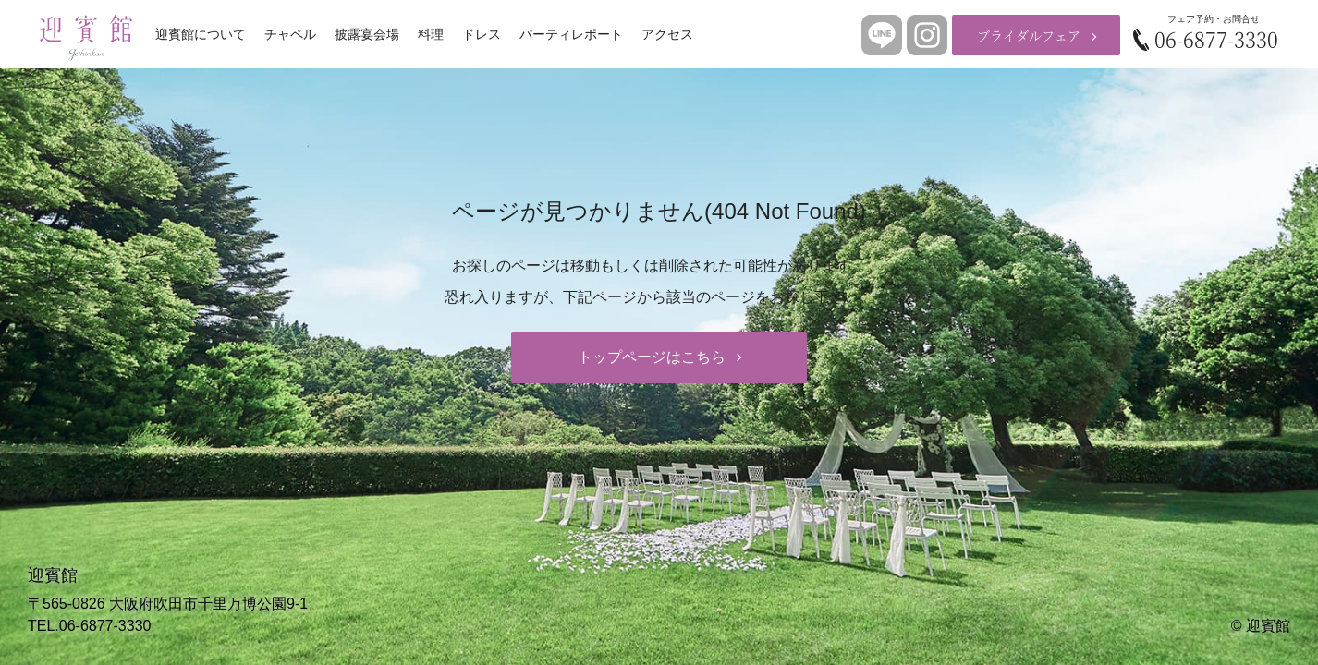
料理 (431, 34)
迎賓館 (1268, 626)
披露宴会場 (367, 34)
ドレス (481, 34)
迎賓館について (200, 34)
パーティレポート (571, 34)
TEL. (89, 626)
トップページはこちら (652, 357)
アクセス (667, 34)
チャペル (290, 34)
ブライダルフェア (1028, 35)
